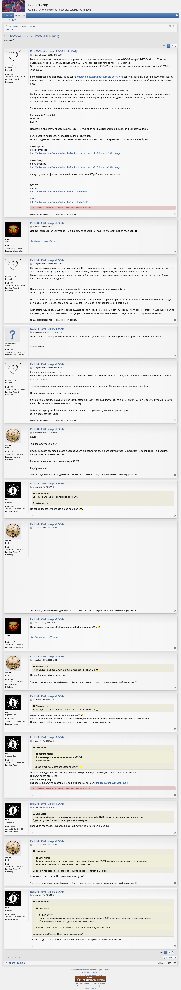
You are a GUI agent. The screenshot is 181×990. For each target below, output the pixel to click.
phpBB (82, 966)
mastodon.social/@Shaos (95, 982)
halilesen (96, 969)
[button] (175, 42)
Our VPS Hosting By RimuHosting (90, 972)
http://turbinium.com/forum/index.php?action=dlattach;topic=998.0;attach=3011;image (75, 150)
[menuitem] (176, 15)
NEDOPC (8, 15)
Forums (21, 15)
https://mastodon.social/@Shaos (44, 238)
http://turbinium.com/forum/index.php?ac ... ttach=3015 (59, 199)
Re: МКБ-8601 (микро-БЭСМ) (47, 219)
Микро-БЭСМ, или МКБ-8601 (112, 779)
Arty (89, 969)
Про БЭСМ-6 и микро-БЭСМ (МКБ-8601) (31, 33)
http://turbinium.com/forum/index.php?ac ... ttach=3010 (59, 188)
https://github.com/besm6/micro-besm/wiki (100, 73)
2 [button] (172, 42)
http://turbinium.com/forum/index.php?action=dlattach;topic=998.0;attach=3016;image (75, 164)
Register (17, 20)
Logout (7, 20)
